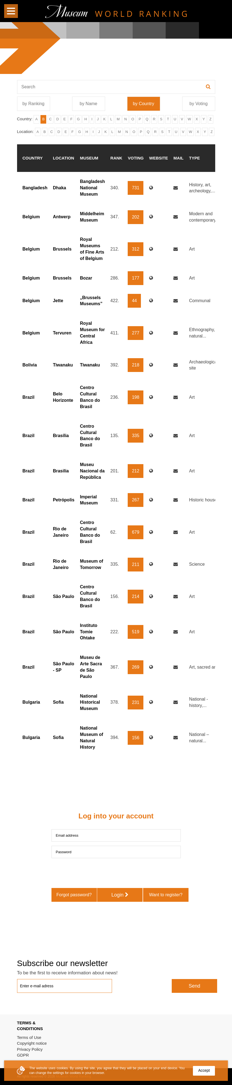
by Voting (199, 103)
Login (120, 895)
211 (135, 564)
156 (135, 737)
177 (135, 278)
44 (134, 300)
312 (135, 249)
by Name (88, 103)
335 (135, 435)
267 (135, 500)
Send (194, 986)
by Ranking (33, 103)
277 (135, 333)
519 (135, 631)
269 (135, 667)
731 (135, 187)
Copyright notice (32, 1043)
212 (135, 471)
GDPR (23, 1055)
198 (135, 397)
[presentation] (93, 873)
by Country (143, 103)
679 (135, 532)
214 (135, 596)
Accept (204, 1070)
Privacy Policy (30, 1049)
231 (135, 702)
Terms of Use (29, 1037)
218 (135, 365)
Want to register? (165, 894)
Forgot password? (74, 894)
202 (135, 217)
